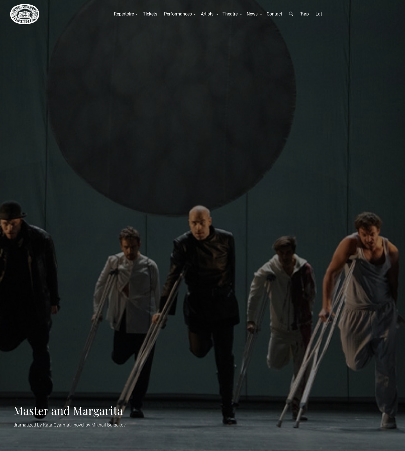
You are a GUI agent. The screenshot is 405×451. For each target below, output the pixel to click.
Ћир (304, 14)
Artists (208, 14)
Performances (179, 14)
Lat (319, 14)
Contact (274, 14)
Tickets (150, 14)
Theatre (231, 14)
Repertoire (125, 14)
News (253, 14)
